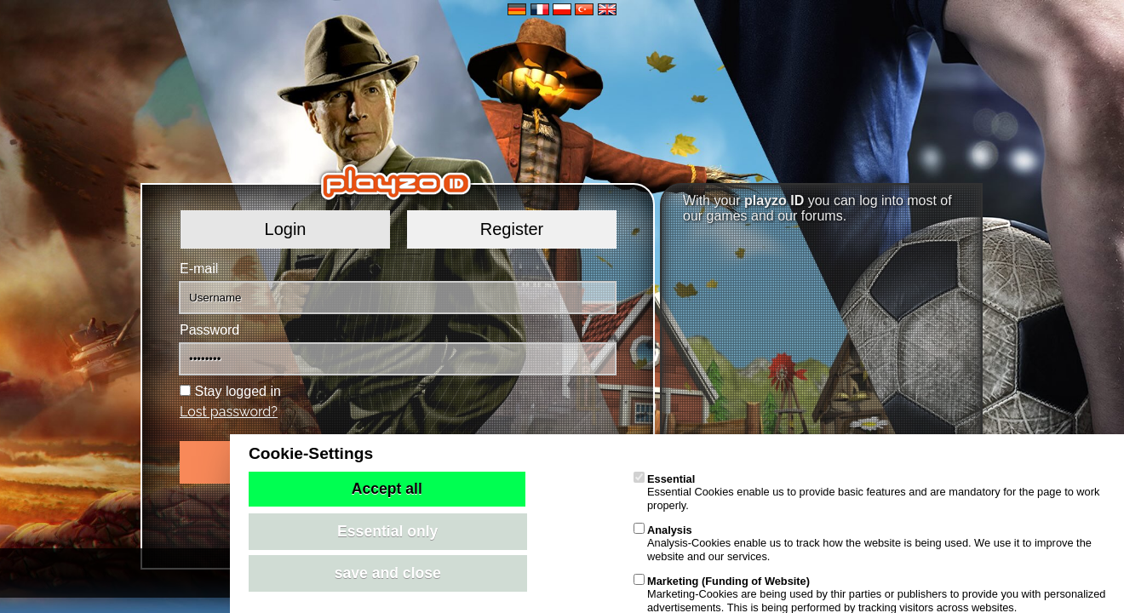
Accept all (387, 488)
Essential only (387, 531)
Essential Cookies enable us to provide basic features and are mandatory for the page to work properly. (866, 492)
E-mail (199, 268)
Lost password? (229, 412)
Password (209, 330)
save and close (388, 572)
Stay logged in (237, 391)
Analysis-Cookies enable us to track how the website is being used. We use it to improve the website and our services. (863, 543)
